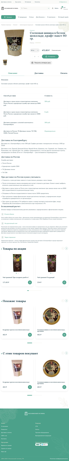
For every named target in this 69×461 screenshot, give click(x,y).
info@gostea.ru (63, 2)
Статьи (31, 17)
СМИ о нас (4, 435)
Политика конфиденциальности (59, 458)
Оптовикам (28, 2)
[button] (16, 273)
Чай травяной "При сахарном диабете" (16, 277)
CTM (36, 426)
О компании (4, 426)
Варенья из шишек (6, 445)
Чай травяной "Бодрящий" (46, 277)
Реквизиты (4, 429)
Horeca (37, 429)
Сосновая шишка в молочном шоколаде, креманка (51, 330)
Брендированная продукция (43, 435)
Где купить (18, 2)
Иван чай (3, 451)
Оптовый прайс (63, 17)
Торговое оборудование (42, 432)
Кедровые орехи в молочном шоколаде (16, 330)
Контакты (37, 2)
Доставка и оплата (6, 2)
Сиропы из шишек (6, 448)
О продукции (22, 17)
